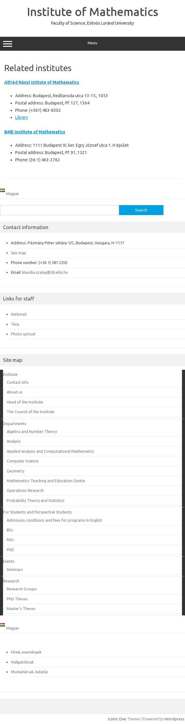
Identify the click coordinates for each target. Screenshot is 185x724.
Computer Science (23, 461)
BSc (10, 530)
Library (21, 117)
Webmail (18, 314)
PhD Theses (17, 599)
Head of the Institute (25, 402)
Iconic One (117, 719)
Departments (14, 423)
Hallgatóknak (22, 662)
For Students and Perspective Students (37, 512)
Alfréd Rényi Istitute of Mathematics (41, 82)
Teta (15, 324)
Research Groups (22, 589)
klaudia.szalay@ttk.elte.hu (45, 272)
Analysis (14, 441)
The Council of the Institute (30, 412)
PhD (10, 549)
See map (18, 253)
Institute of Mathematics (92, 11)
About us (15, 392)
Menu (92, 44)
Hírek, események (26, 652)
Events (9, 561)
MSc (10, 539)
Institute (10, 374)
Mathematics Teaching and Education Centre (46, 481)
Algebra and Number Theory (32, 431)
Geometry (15, 471)
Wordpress (174, 719)
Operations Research (25, 490)
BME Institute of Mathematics (34, 131)
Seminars (15, 569)
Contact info (18, 382)
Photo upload (23, 334)
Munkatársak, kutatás (29, 672)
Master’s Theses (21, 608)
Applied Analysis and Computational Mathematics (50, 451)
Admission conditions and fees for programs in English (54, 520)
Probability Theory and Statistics (36, 500)
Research (11, 581)
